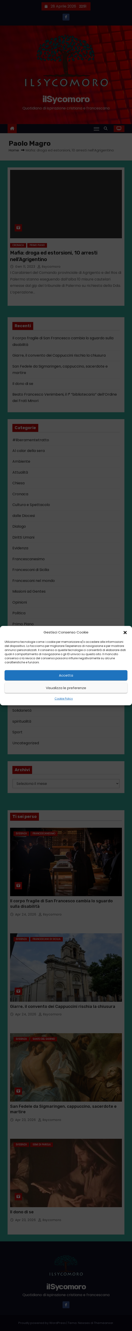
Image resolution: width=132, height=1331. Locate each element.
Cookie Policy (64, 699)
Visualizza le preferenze (66, 687)
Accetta (66, 675)
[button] (125, 632)
